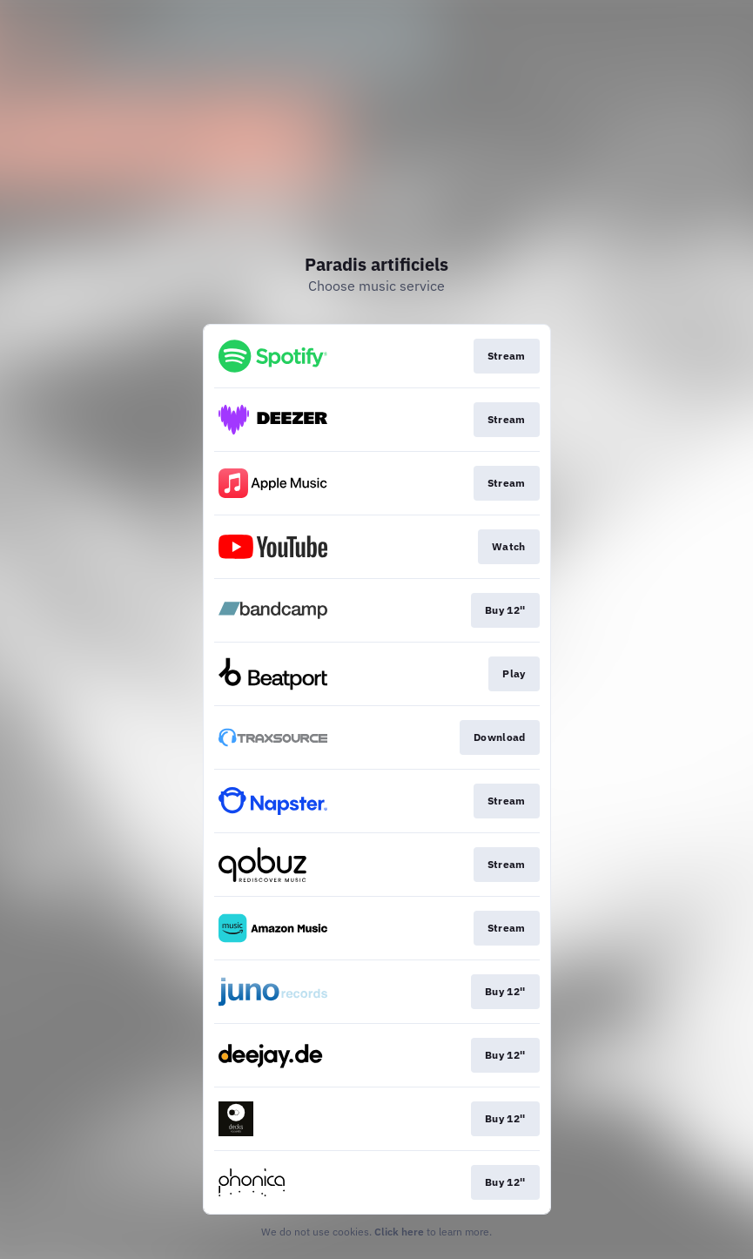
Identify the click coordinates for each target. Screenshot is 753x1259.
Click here (399, 1231)
